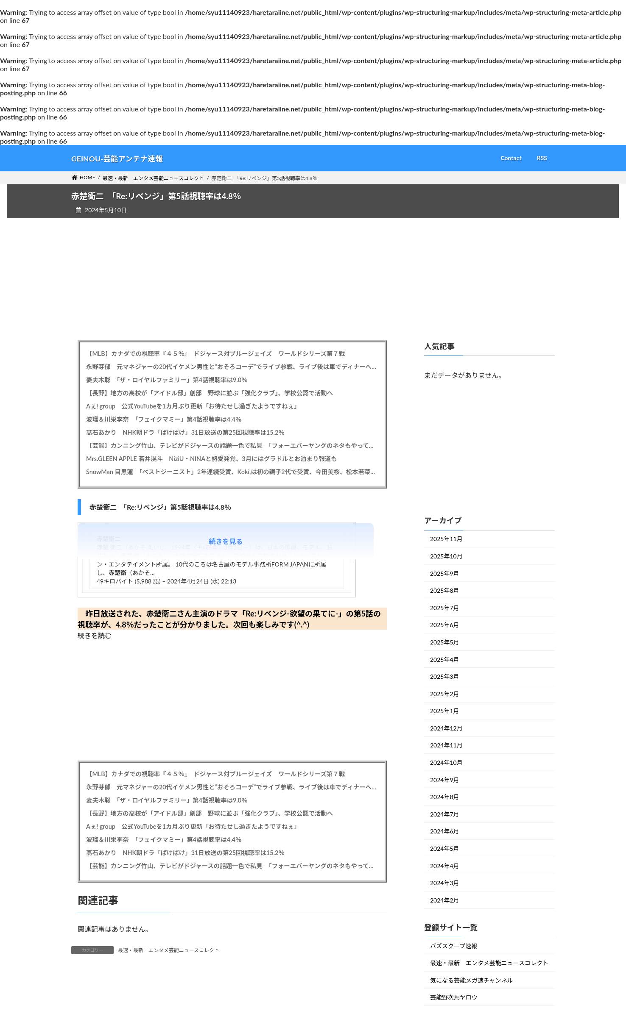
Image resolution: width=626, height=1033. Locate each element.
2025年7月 (444, 607)
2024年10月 (446, 762)
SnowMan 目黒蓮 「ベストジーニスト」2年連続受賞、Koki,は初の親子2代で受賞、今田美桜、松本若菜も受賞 (232, 471)
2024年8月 (444, 796)
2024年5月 (444, 848)
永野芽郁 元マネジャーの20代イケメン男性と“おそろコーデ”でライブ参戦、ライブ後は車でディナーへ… (231, 366)
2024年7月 (444, 814)
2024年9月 (444, 779)
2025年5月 (444, 642)
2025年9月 (444, 573)
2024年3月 (444, 882)
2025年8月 (444, 590)
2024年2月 (444, 900)
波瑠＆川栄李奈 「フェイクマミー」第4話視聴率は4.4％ (163, 419)
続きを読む (95, 635)
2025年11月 (446, 538)
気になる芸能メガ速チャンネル (471, 980)
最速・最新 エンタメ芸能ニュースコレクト (168, 950)
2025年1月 (444, 710)
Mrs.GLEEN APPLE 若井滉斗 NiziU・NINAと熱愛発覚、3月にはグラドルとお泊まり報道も (211, 458)
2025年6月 (444, 624)
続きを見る (226, 541)
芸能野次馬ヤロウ (454, 997)
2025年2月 (444, 693)
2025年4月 (444, 659)
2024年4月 (444, 865)
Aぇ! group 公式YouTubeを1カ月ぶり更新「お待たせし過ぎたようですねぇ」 (193, 406)
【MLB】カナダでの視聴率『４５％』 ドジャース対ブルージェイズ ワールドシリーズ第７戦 (215, 353)
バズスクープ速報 (453, 945)
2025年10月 (446, 556)
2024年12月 (446, 728)
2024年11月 (446, 745)
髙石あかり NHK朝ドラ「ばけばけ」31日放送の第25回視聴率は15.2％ (185, 432)
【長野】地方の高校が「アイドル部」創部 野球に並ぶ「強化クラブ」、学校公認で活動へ (209, 393)
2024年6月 (444, 831)
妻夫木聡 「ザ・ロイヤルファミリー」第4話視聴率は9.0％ (167, 379)
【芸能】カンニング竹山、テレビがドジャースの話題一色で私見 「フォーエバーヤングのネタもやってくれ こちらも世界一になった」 (232, 445)
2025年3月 (444, 676)
